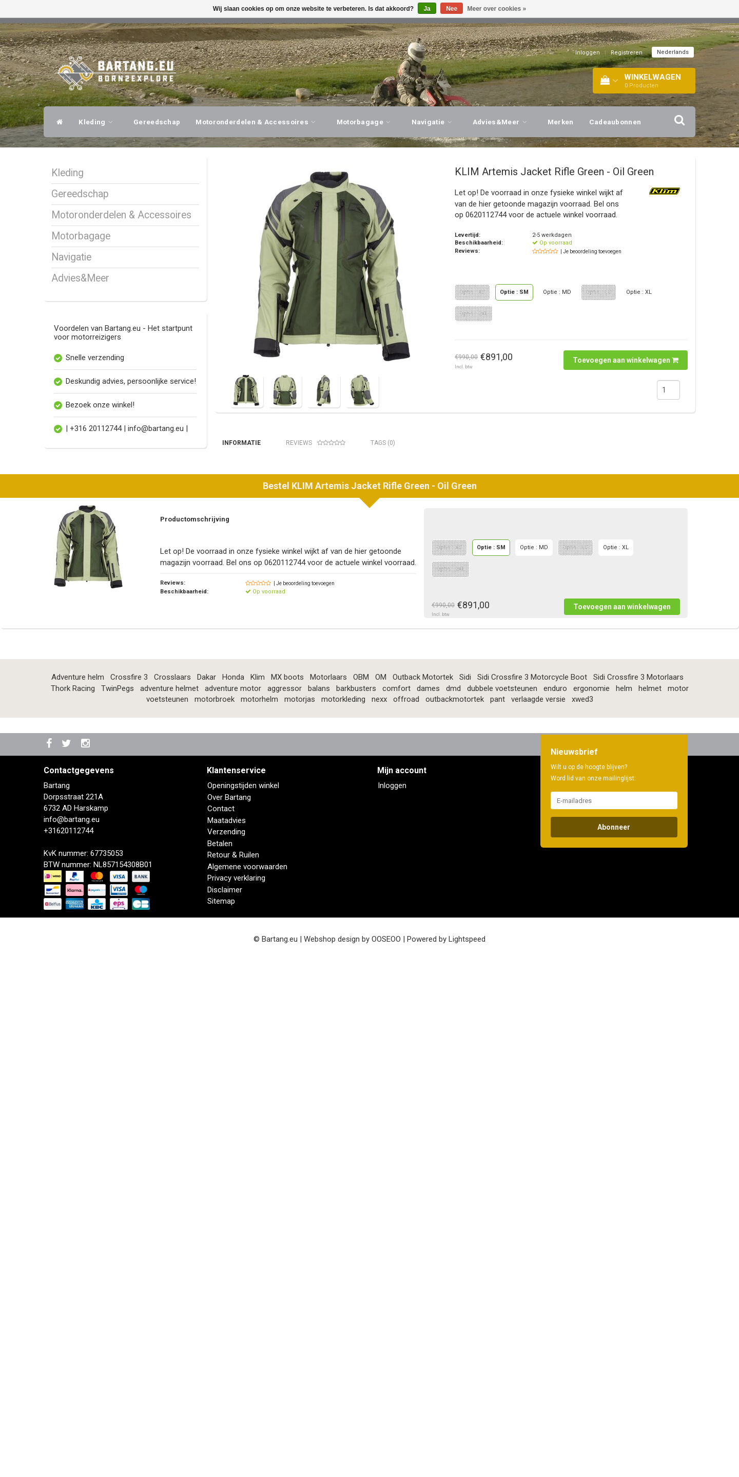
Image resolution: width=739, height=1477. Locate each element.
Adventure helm (77, 1193)
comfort (396, 1204)
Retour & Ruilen (233, 1370)
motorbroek (215, 1215)
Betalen (219, 1359)
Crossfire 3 (129, 1193)
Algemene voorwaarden (247, 1382)
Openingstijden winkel (243, 1301)
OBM (361, 1193)
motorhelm (259, 1215)
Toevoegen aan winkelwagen (625, 360)
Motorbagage (366, 122)
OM (380, 1193)
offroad (406, 1215)
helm (624, 1204)
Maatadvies (226, 1336)
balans (319, 1204)
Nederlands (673, 52)
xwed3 (582, 1215)
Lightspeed (467, 1455)
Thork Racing (73, 1204)
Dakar (206, 1193)
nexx (379, 1215)
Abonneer (613, 1343)
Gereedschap (156, 122)
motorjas (299, 1215)
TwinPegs (117, 1204)
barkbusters (356, 1204)
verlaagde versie (538, 1215)
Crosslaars (172, 1193)
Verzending (226, 1347)
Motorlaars (328, 1193)
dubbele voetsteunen (502, 1204)
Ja (426, 8)
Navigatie (434, 122)
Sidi (465, 1193)
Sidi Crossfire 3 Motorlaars (638, 1193)
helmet (650, 1204)
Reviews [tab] (315, 443)
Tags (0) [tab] (383, 442)
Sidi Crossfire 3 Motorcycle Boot (532, 1193)
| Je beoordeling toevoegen (590, 251)
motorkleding (343, 1215)
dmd (453, 1204)
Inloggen (587, 52)
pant (497, 1215)
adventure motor (233, 1204)
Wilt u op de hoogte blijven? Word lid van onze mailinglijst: (593, 1288)
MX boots (287, 1193)
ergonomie (591, 1204)
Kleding (98, 122)
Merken (561, 122)
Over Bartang (229, 1313)
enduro (555, 1204)
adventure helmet (169, 1204)
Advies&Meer (502, 122)
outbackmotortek (454, 1215)
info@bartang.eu (72, 1335)
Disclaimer (224, 1405)
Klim (257, 1193)
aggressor (284, 1204)
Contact (221, 1324)
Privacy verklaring (236, 1393)
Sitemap (221, 1417)
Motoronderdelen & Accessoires (258, 122)
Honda (233, 1193)
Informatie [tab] (241, 442)
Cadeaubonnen (615, 122)
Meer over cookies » (497, 8)
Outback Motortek (423, 1193)
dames (428, 1204)
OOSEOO (386, 1455)
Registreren (627, 52)
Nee (451, 8)
